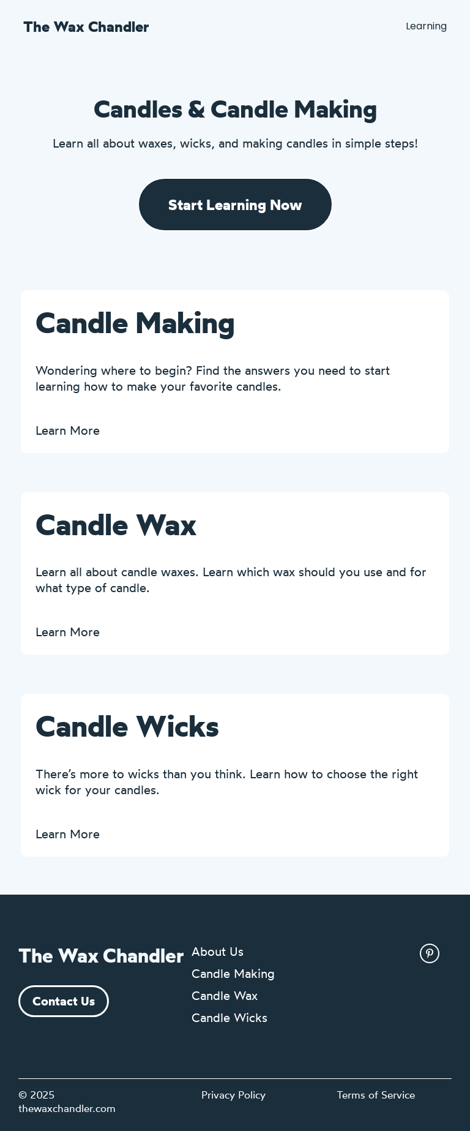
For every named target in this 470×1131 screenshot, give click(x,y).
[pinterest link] (429, 953)
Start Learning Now (235, 204)
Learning (426, 26)
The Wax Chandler (86, 26)
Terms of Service (376, 1094)
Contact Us (63, 1001)
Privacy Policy (233, 1094)
